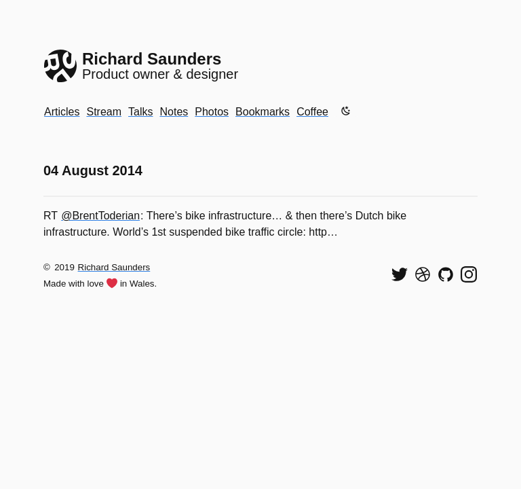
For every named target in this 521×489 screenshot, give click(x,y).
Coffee (312, 111)
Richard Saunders (114, 267)
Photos (212, 111)
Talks (140, 111)
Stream (103, 111)
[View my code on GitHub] (446, 274)
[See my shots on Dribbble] (422, 274)
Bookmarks (262, 111)
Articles (61, 111)
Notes (173, 111)
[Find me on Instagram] (469, 274)
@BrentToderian (100, 215)
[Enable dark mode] (346, 111)
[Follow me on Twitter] (399, 274)
